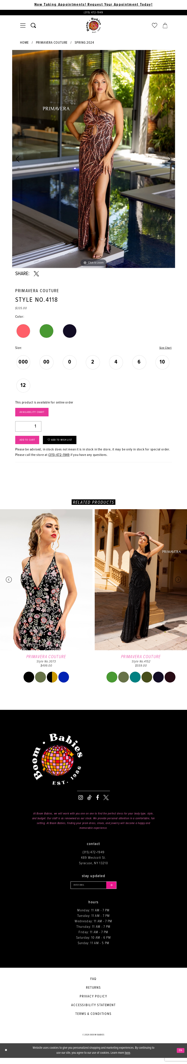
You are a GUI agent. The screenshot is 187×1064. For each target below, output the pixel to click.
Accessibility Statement (93, 1011)
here (127, 1059)
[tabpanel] (93, 160)
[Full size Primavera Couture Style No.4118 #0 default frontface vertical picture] (93, 160)
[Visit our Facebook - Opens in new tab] (97, 803)
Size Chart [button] (164, 349)
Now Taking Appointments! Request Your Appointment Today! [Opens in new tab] (93, 4)
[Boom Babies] (93, 26)
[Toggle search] (33, 26)
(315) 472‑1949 (59, 460)
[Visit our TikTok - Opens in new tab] (89, 803)
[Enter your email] (93, 890)
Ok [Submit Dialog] (180, 1056)
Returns (93, 994)
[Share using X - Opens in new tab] (36, 275)
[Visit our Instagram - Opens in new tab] (80, 803)
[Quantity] (28, 429)
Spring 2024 (84, 43)
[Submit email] (115, 890)
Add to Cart (29, 444)
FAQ (93, 985)
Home (24, 43)
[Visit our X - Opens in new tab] (106, 803)
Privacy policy (93, 1002)
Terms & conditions (93, 1020)
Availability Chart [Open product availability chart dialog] (35, 414)
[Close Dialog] (6, 1057)
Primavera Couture (52, 43)
